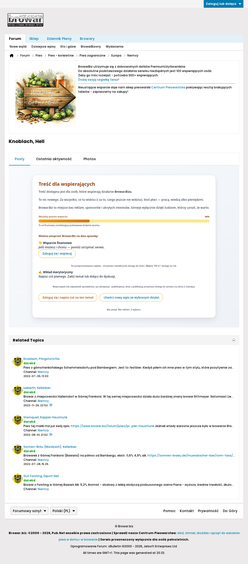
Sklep (34, 38)
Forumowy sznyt (29, 510)
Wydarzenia (114, 46)
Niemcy (43, 372)
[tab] (19, 159)
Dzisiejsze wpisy (43, 46)
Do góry (230, 510)
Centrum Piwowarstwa (168, 87)
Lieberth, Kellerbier (37, 388)
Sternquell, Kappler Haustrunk (45, 417)
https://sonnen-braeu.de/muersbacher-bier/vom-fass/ (190, 455)
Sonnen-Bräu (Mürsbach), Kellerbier (49, 447)
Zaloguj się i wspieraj (57, 253)
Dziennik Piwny (59, 38)
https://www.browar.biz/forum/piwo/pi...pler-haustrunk (112, 426)
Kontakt (187, 510)
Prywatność (208, 510)
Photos (89, 159)
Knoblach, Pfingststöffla (41, 359)
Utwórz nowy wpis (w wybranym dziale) (131, 297)
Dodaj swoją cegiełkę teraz (98, 80)
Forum (15, 38)
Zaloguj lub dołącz (223, 4)
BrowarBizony (91, 46)
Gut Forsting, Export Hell (41, 476)
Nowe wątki (18, 46)
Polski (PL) (64, 510)
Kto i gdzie (68, 46)
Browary (87, 38)
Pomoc (169, 510)
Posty (19, 159)
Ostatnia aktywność (54, 159)
